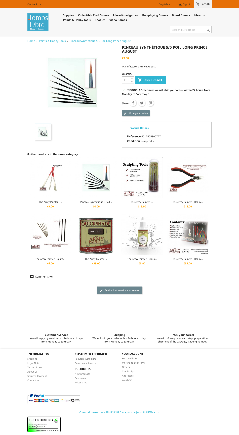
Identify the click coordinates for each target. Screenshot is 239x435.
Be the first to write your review (120, 290)
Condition (133, 141)
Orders (126, 367)
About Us (32, 371)
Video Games (118, 20)
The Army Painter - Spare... (50, 258)
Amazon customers (85, 363)
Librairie (199, 15)
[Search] (191, 29)
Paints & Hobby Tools (77, 20)
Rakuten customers (85, 358)
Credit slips (128, 371)
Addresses (128, 375)
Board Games (181, 15)
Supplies (68, 15)
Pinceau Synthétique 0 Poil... (96, 201)
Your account (132, 354)
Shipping (32, 358)
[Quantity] (126, 80)
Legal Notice (34, 363)
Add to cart (150, 80)
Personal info (129, 358)
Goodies (100, 20)
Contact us (34, 4)
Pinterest (150, 103)
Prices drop (81, 382)
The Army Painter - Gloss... (142, 258)
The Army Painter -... (50, 201)
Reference (134, 136)
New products (82, 373)
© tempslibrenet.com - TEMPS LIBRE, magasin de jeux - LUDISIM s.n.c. (119, 412)
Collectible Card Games (93, 15)
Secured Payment (37, 376)
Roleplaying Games (155, 15)
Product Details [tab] (139, 128)
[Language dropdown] (165, 4)
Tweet (141, 103)
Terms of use (34, 367)
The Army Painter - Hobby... (188, 201)
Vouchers (127, 380)
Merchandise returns (134, 362)
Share (133, 103)
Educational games (125, 15)
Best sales (80, 378)
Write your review (135, 113)
